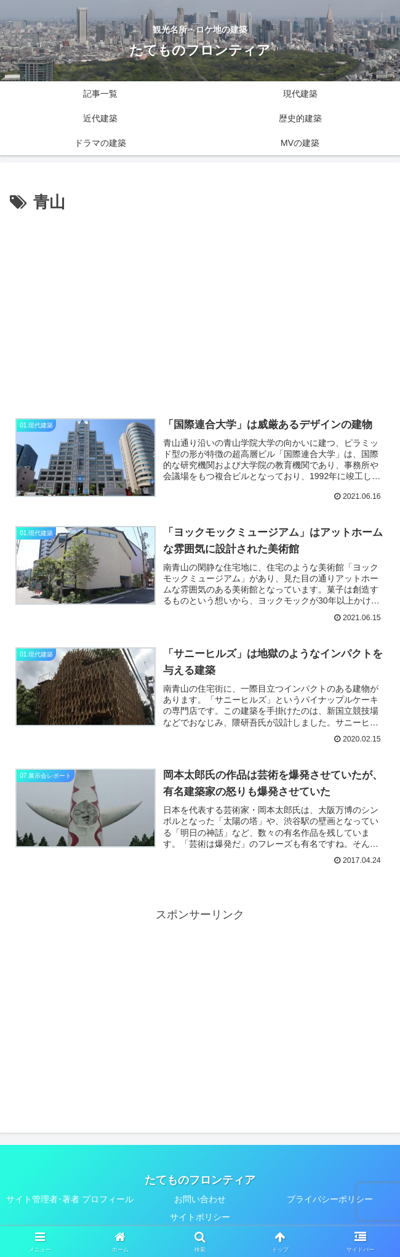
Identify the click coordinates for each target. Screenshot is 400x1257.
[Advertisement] (200, 308)
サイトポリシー (200, 1218)
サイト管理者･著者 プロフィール (70, 1200)
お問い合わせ (200, 1200)
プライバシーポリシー (330, 1200)
